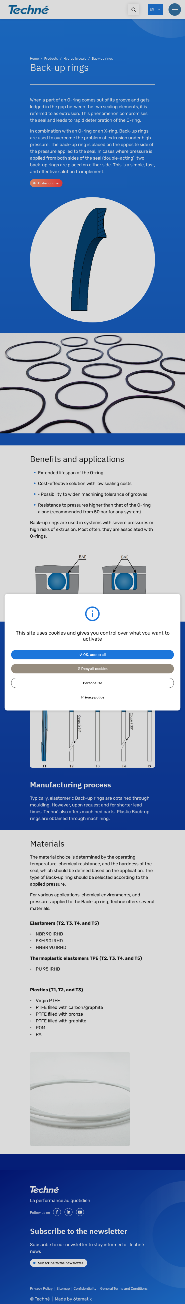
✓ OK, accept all (92, 654)
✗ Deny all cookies (93, 668)
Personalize (92, 682)
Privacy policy (92, 696)
